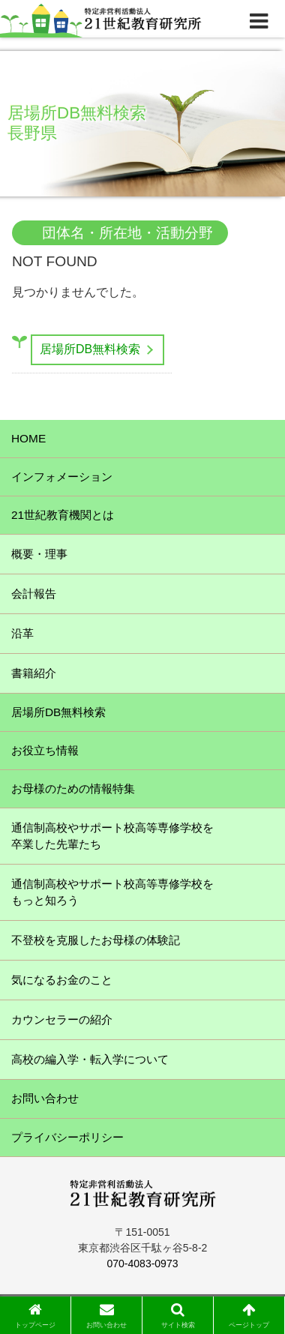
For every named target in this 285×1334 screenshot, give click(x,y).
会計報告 (33, 593)
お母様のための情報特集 (73, 788)
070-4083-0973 (142, 1264)
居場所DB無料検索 (90, 349)
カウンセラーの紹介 (61, 1019)
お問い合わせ (45, 1098)
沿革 (22, 633)
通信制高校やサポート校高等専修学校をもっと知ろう (112, 892)
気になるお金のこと (61, 979)
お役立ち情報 (45, 750)
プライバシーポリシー (67, 1137)
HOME (28, 438)
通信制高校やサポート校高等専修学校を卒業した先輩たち (112, 835)
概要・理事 (39, 553)
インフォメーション (61, 476)
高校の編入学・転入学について (90, 1059)
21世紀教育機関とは (62, 514)
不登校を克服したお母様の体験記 (95, 940)
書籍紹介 (33, 673)
